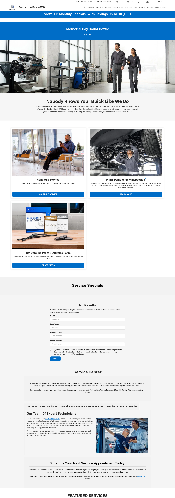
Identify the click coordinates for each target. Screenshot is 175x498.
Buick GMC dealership (52, 331)
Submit (55, 271)
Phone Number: (56, 253)
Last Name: (54, 236)
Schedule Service (121, 452)
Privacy (65, 493)
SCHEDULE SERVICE (34, 178)
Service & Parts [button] (118, 7)
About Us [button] (142, 7)
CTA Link (87, 35)
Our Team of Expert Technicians (42, 319)
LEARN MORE (83, 178)
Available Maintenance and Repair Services (82, 319)
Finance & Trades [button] (131, 7)
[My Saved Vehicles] (161, 2)
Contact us (141, 389)
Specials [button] (108, 7)
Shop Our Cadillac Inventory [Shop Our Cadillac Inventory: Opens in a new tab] (156, 7)
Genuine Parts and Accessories (122, 319)
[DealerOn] (30, 493)
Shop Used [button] (99, 7)
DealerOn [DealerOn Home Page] (53, 493)
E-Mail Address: (56, 245)
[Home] (84, 7)
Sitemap (59, 493)
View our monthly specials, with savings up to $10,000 (87, 14)
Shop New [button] (90, 7)
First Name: (54, 228)
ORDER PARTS (132, 178)
